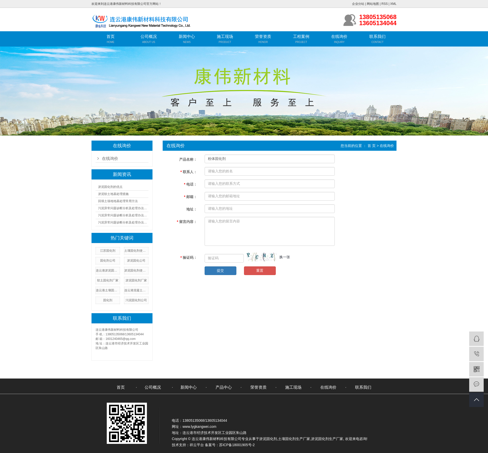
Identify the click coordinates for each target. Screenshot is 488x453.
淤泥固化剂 (268, 439)
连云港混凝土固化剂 (136, 290)
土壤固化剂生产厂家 (294, 439)
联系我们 (377, 36)
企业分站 (358, 4)
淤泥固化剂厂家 (136, 280)
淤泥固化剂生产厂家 (327, 439)
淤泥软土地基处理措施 (113, 194)
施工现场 (225, 36)
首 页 (372, 146)
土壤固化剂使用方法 (136, 250)
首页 (110, 36)
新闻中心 (187, 36)
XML (393, 4)
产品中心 (224, 387)
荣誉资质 (263, 36)
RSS (385, 4)
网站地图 (373, 4)
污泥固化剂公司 (136, 300)
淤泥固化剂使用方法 (136, 270)
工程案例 (301, 36)
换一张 (284, 257)
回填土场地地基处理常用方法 (118, 201)
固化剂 (107, 300)
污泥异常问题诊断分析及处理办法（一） (123, 208)
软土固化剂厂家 (107, 280)
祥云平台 (197, 445)
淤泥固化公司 (136, 260)
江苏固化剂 (107, 250)
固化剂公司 (107, 260)
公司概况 (149, 36)
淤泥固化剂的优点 (110, 187)
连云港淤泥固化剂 (108, 270)
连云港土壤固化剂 (108, 290)
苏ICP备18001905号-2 (237, 445)
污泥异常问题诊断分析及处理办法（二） (123, 215)
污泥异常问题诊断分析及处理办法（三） (123, 222)
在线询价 (339, 36)
